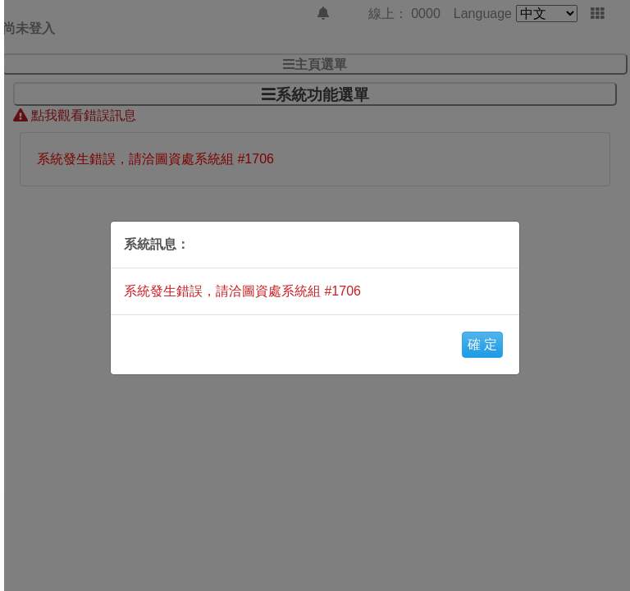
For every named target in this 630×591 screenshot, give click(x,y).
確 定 (482, 344)
